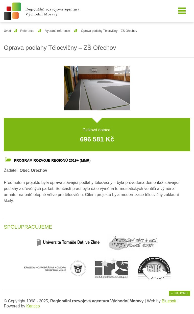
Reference (27, 31)
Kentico (33, 306)
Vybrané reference (57, 31)
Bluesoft (169, 301)
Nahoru (181, 293)
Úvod (7, 31)
